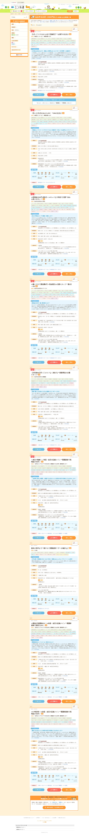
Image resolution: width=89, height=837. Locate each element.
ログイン (76, 11)
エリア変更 (32, 7)
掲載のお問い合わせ (76, 4)
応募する (54, 94)
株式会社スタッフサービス (43, 608)
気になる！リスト (17, 11)
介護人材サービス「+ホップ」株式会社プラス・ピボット (49, 269)
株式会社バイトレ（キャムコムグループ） (46, 90)
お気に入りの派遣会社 (41, 11)
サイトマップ (69, 4)
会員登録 (70, 11)
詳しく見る (69, 94)
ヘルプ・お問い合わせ (61, 4)
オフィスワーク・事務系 (47, 20)
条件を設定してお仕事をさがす (55, 807)
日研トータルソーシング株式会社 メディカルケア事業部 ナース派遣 (52, 533)
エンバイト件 (21, 2)
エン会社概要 (54, 817)
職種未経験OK (52, 21)
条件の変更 (20, 54)
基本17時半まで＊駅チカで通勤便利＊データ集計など (50, 548)
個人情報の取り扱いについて (29, 817)
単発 (43, 21)
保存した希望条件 (29, 11)
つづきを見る (38, 58)
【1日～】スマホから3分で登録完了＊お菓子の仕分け (50, 34)
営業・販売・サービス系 (57, 20)
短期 (41, 21)
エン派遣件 (13, 2)
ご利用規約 (38, 817)
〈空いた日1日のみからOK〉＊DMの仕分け (46, 113)
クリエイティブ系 (66, 20)
